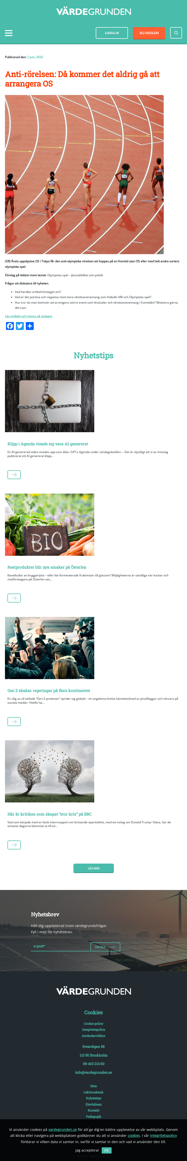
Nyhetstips (93, 1098)
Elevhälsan (94, 1104)
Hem (93, 1086)
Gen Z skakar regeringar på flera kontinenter (48, 690)
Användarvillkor (93, 1036)
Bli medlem (149, 33)
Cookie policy (93, 1023)
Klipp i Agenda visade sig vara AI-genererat (47, 443)
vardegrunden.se (62, 1129)
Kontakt (93, 1110)
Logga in (112, 33)
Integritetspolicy (93, 1029)
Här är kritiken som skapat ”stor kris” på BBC (49, 814)
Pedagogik (93, 1116)
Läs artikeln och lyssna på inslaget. (29, 316)
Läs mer (93, 868)
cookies (134, 1135)
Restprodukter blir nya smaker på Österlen (46, 567)
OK (106, 1150)
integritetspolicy (163, 1135)
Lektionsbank (93, 1092)
